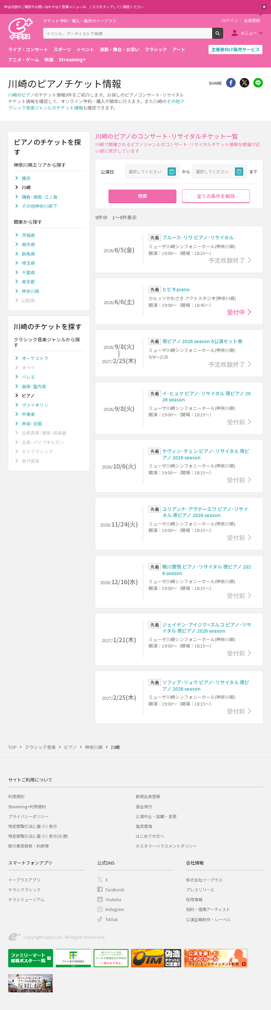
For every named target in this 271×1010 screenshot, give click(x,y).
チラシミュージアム (26, 899)
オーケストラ (35, 358)
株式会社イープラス (204, 880)
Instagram (114, 909)
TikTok (111, 919)
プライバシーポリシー (28, 816)
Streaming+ (72, 59)
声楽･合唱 (32, 423)
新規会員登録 (148, 796)
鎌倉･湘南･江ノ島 (39, 197)
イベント (85, 49)
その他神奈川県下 (39, 206)
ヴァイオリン (35, 405)
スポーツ (62, 49)
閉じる (264, 6)
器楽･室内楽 (34, 386)
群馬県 (28, 254)
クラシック (156, 49)
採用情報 (194, 899)
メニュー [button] (248, 33)
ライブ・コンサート (28, 49)
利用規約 (16, 796)
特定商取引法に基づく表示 (32, 826)
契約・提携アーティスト (208, 909)
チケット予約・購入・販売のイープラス (79, 20)
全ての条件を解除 (216, 196)
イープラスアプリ (24, 880)
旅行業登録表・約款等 (28, 846)
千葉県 (28, 272)
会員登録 (252, 20)
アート (178, 49)
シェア (231, 82)
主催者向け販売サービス (235, 49)
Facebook (114, 889)
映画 (49, 59)
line (258, 82)
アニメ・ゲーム (23, 59)
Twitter (244, 82)
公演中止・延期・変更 (156, 816)
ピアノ (27, 95)
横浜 (26, 178)
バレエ (28, 377)
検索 (142, 196)
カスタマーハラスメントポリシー (166, 846)
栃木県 (28, 244)
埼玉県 (28, 263)
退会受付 (144, 806)
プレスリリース (200, 889)
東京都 (28, 281)
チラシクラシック (24, 889)
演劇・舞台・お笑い (119, 49)
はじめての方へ (150, 836)
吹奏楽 (28, 414)
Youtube (113, 899)
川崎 (12, 95)
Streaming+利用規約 (27, 806)
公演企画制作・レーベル (208, 919)
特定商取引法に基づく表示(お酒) (38, 836)
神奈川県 (30, 291)
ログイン (230, 20)
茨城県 (28, 235)
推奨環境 (144, 826)
